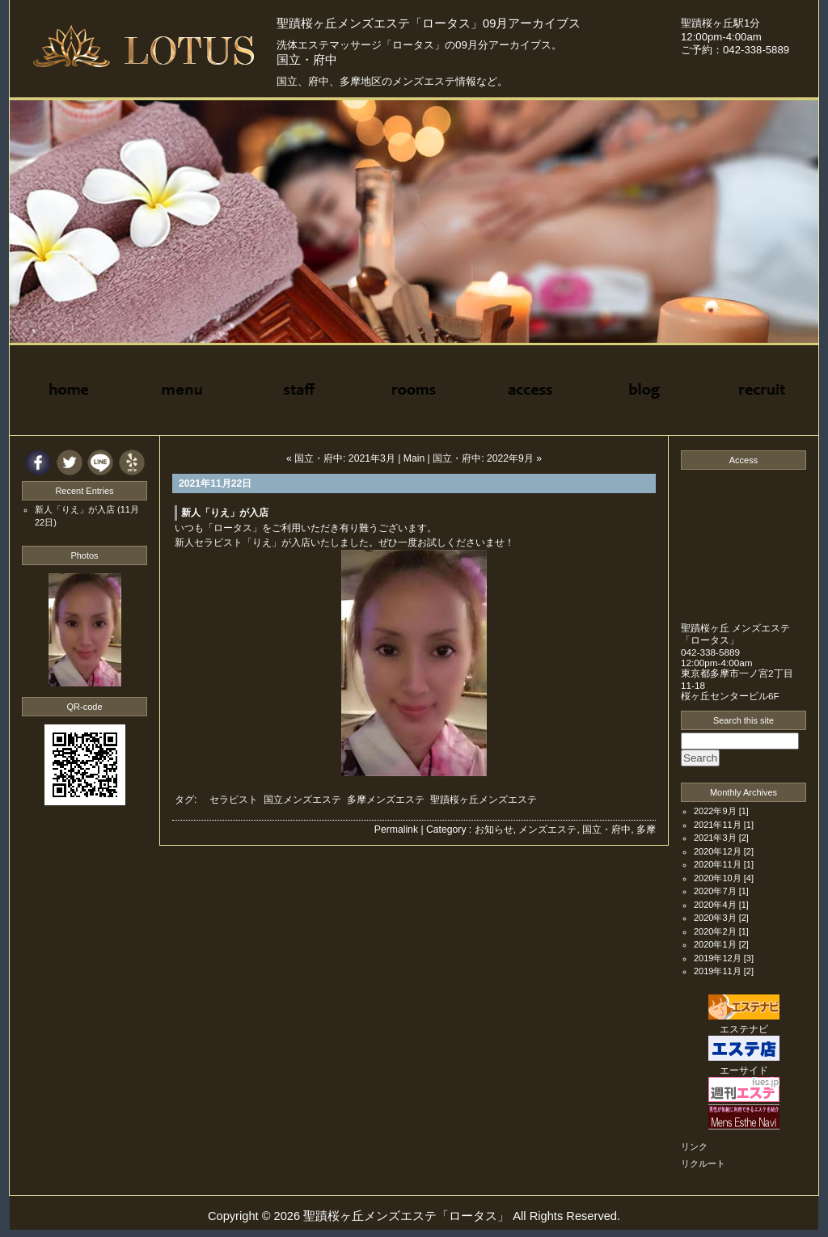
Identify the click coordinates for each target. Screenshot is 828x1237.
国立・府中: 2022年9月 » (487, 458)
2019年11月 (717, 971)
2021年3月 (715, 837)
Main (414, 458)
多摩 (646, 829)
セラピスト (233, 799)
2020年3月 (715, 917)
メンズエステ (547, 829)
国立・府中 (606, 829)
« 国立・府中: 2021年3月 (340, 458)
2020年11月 (717, 864)
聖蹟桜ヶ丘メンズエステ (483, 799)
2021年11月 (717, 825)
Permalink (396, 829)
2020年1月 (715, 944)
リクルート (703, 1163)
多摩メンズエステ (386, 799)
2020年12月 (717, 851)
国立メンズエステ (302, 799)
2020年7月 (715, 891)
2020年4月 (715, 905)
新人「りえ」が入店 (224, 512)
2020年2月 (715, 931)
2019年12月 (717, 958)
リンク (694, 1146)
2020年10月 (717, 878)
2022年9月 (715, 811)
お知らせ (494, 829)
